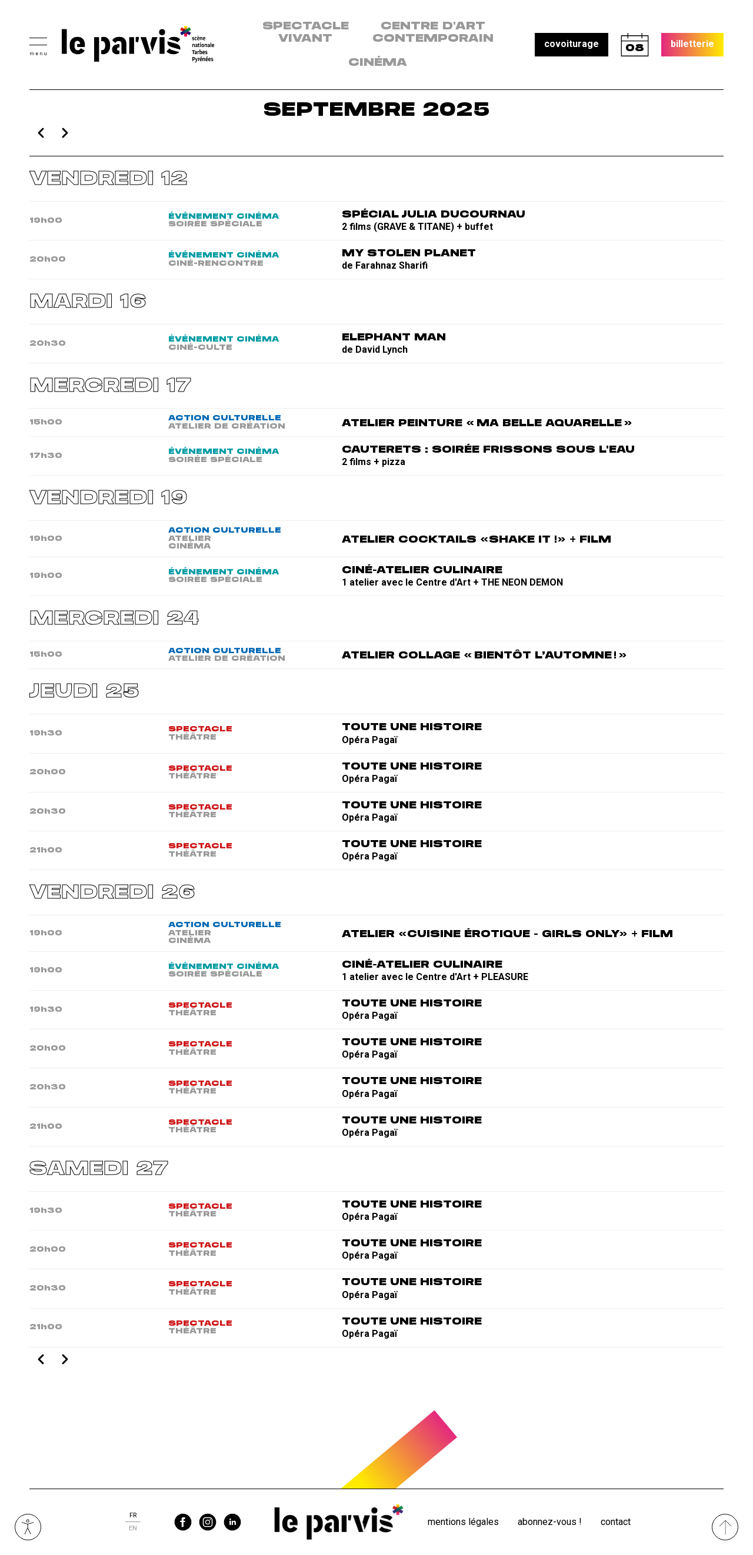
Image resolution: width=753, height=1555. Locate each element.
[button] (38, 45)
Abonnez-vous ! (550, 1521)
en (133, 1528)
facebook (183, 1522)
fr (132, 1515)
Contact (616, 1521)
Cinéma (377, 63)
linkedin (232, 1522)
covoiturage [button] (571, 43)
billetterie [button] (692, 43)
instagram (207, 1522)
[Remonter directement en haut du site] (725, 1527)
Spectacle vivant (305, 33)
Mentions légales (463, 1521)
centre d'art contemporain (433, 33)
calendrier (634, 44)
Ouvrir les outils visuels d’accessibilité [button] (28, 1527)
